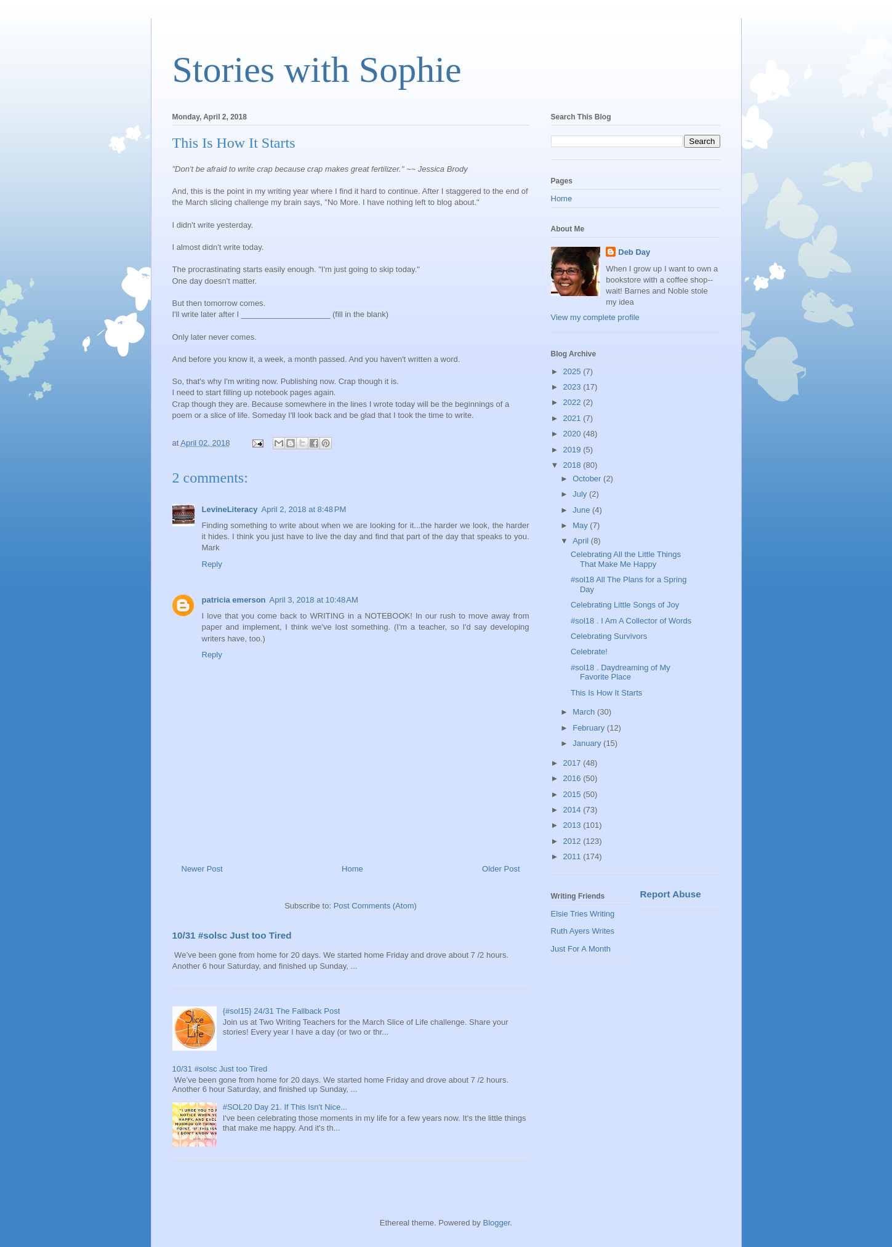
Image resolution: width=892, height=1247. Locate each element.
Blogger (496, 1222)
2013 (573, 825)
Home (352, 868)
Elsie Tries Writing (583, 913)
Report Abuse (670, 894)
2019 (573, 449)
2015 (573, 794)
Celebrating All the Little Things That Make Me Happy (626, 559)
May (581, 525)
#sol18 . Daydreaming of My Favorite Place (620, 672)
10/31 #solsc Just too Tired (232, 935)
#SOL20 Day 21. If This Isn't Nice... (285, 1107)
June (582, 510)
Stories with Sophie (317, 69)
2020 (573, 433)
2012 (573, 841)
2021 (573, 418)
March (585, 711)
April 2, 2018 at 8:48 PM (304, 509)
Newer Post (202, 868)
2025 (573, 371)
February (590, 727)
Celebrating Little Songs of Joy (625, 604)
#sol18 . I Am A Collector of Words (631, 620)
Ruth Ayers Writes (583, 931)
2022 (573, 402)
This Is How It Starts (606, 692)
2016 (573, 778)
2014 (573, 809)
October (588, 478)
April (582, 540)
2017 (573, 763)
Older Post (501, 868)
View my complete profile (595, 317)
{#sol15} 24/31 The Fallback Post (281, 1011)
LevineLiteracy (230, 509)
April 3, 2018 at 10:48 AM (314, 599)
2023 (573, 386)
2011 (573, 856)
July (581, 494)
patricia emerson (234, 599)
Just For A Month (581, 948)
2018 (573, 465)
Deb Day (634, 252)
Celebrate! (589, 651)
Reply (212, 564)
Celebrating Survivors (609, 636)
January (588, 743)
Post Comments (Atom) (375, 905)
